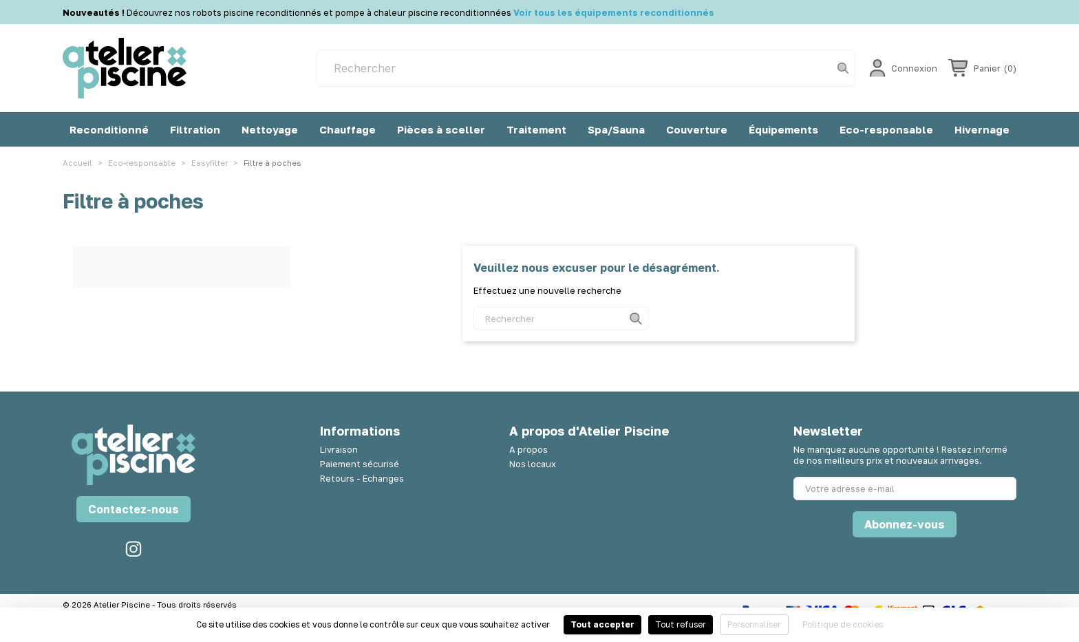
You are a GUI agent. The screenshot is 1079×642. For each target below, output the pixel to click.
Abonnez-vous (904, 524)
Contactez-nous (133, 509)
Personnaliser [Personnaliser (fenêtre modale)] (754, 624)
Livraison (339, 449)
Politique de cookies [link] (842, 624)
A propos (528, 449)
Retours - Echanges (362, 478)
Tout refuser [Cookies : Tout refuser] (680, 624)
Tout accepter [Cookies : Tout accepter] (602, 624)
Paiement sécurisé (359, 463)
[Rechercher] (586, 68)
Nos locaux (532, 463)
